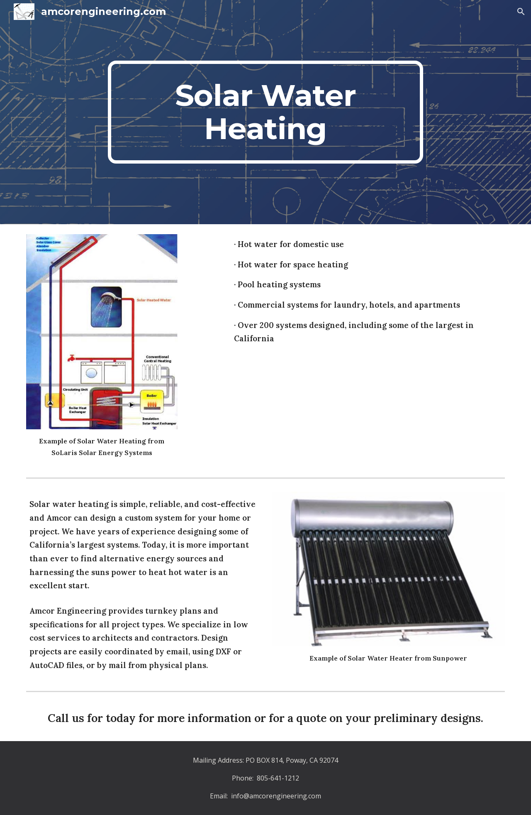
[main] (265, 112)
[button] (521, 12)
